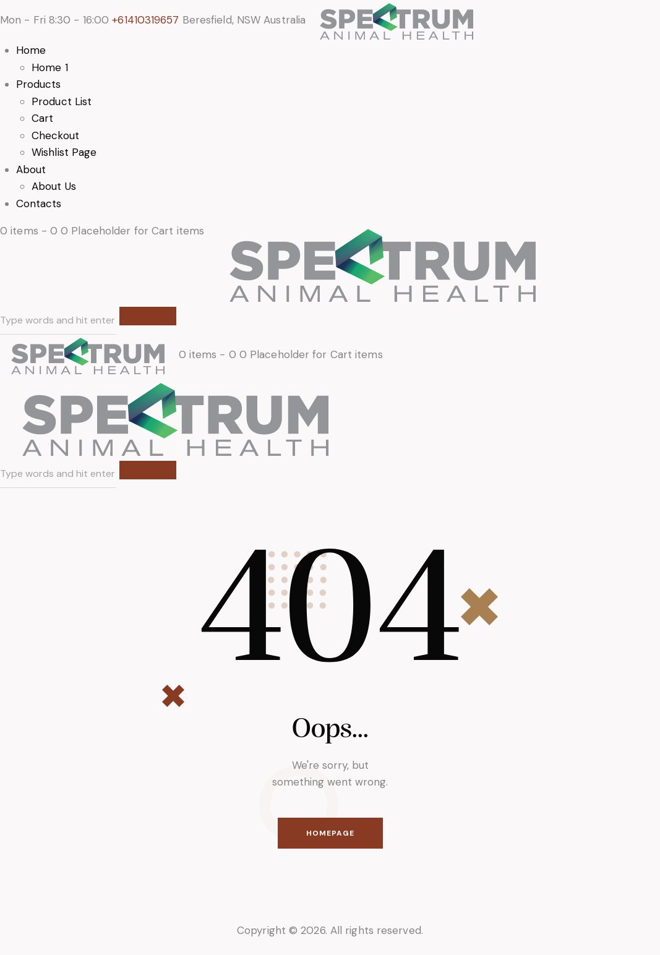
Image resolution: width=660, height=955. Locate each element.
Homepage (330, 833)
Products (38, 84)
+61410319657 (145, 20)
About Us (54, 186)
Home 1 (50, 67)
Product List (62, 101)
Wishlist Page (64, 152)
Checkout (55, 135)
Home (31, 50)
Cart (42, 118)
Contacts (39, 203)
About (31, 169)
